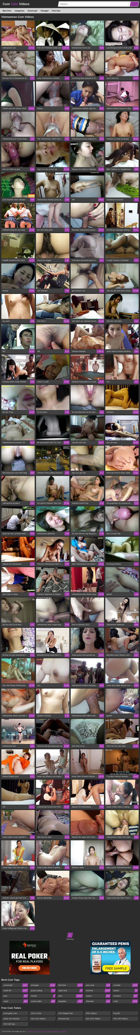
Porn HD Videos (120, 1018)
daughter (70, 1001)
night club (70, 990)
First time (56, 11)
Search (134, 4)
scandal (125, 985)
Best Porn (7, 11)
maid (125, 1001)
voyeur (98, 996)
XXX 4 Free (36, 1013)
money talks (43, 1001)
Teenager (44, 11)
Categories (20, 11)
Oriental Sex (64, 1018)
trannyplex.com (10, 1013)
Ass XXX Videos (93, 1018)
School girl (32, 11)
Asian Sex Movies (11, 1018)
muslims (125, 996)
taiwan (125, 990)
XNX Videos (91, 1013)
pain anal (98, 985)
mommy (98, 990)
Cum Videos (16, 4)
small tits (15, 990)
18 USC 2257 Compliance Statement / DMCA (50, 1031)
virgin (15, 1001)
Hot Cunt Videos (38, 1018)
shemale (98, 1001)
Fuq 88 (116, 1013)
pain (15, 996)
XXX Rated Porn (65, 1013)
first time (70, 985)
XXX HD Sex (9, 1024)
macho (43, 996)
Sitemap (29, 1031)
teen (70, 996)
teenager (43, 985)
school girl (15, 985)
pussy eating (43, 990)
